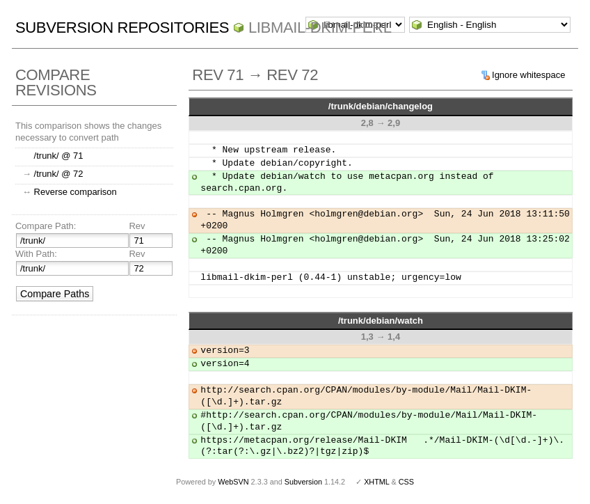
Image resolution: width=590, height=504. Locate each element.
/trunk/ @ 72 (58, 173)
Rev (137, 226)
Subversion (303, 482)
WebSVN (233, 482)
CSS (406, 482)
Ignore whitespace (529, 75)
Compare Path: (45, 226)
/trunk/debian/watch (380, 320)
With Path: (36, 254)
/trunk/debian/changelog (380, 106)
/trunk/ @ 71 (58, 155)
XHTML (376, 482)
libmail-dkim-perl (320, 27)
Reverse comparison (75, 192)
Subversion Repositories (122, 27)
